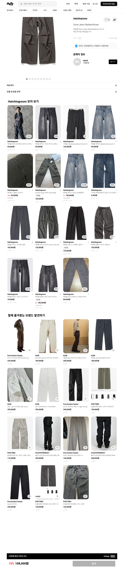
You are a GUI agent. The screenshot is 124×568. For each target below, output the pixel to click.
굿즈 (45, 10)
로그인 (95, 4)
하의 (79, 38)
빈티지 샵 (79, 10)
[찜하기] (107, 19)
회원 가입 (86, 4)
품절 (94, 563)
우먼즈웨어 (23, 10)
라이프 (36, 10)
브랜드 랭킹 (67, 10)
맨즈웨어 (11, 10)
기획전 (89, 10)
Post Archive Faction (14, 356)
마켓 (68, 4)
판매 (76, 4)
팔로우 (113, 62)
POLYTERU (95, 404)
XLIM (37, 356)
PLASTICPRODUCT (42, 453)
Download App (109, 4)
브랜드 (56, 10)
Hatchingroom (80, 18)
